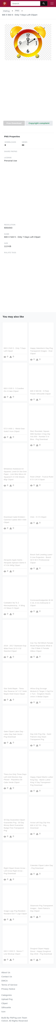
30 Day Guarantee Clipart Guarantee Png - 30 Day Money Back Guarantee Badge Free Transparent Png (14, 824)
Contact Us (6, 976)
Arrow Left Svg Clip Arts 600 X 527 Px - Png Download (40, 826)
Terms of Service (9, 985)
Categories (6, 995)
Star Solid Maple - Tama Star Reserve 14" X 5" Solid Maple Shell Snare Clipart (15, 689)
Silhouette (6, 1007)
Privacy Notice (8, 989)
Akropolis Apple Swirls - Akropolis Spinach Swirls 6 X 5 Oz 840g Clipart (15, 561)
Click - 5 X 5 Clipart (38, 516)
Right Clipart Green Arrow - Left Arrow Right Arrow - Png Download (30, 870)
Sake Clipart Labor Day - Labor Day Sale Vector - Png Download (14, 734)
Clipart (4, 1003)
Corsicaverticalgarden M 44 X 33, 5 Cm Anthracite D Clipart (41, 601)
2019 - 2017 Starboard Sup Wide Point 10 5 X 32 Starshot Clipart (15, 647)
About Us (5, 972)
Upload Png (7, 999)
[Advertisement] (27, 92)
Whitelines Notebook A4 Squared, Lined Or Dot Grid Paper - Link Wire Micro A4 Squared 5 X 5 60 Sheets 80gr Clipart (15, 473)
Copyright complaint (39, 123)
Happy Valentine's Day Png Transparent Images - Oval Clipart (41, 351)
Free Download (14, 123)
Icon (3, 1011)
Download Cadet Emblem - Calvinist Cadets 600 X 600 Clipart (15, 519)
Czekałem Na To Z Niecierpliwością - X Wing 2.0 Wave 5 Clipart (14, 604)
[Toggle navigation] (52, 3)
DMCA (4, 980)
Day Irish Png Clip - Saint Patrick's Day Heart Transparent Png (40, 736)
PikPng (6, 11)
